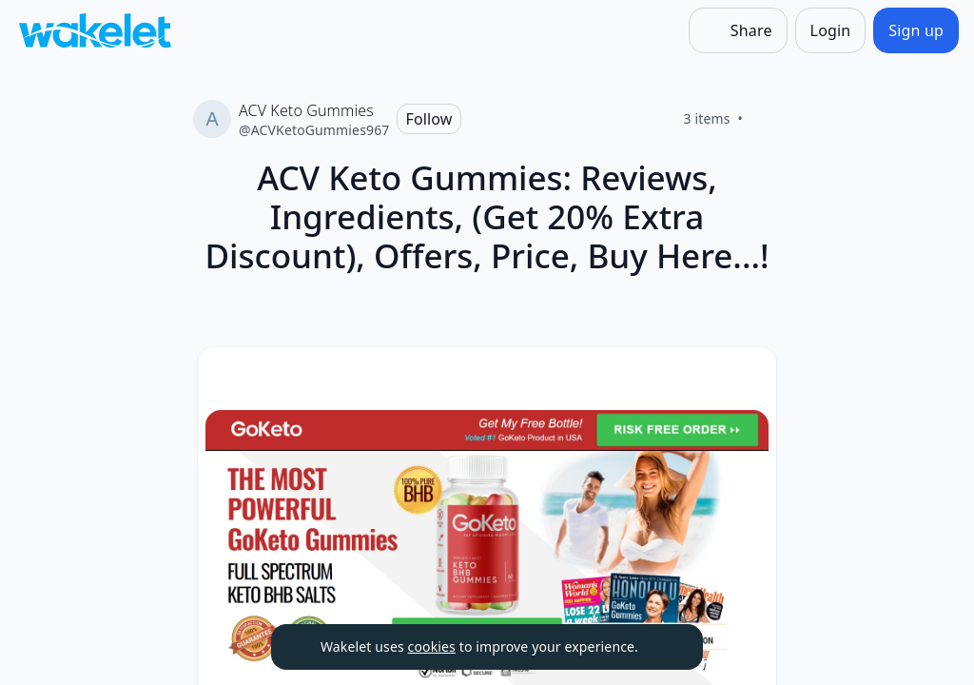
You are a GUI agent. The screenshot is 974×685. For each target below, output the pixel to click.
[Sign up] (916, 30)
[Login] (831, 30)
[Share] (738, 30)
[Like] (765, 119)
